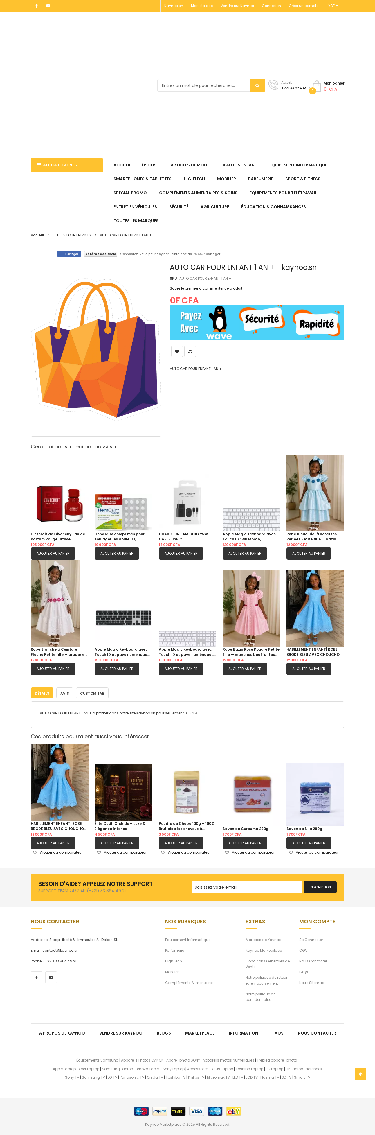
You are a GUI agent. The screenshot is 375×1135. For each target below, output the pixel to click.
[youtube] (51, 976)
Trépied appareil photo (277, 1059)
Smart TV (302, 1076)
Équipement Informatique (187, 938)
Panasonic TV (132, 1076)
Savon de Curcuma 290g (245, 827)
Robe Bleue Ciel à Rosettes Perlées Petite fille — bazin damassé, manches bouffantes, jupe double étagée (311, 536)
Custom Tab (92, 692)
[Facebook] (36, 6)
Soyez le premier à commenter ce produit (206, 288)
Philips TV (196, 1076)
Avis (64, 692)
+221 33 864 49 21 (296, 87)
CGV (303, 949)
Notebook (314, 1068)
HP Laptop (294, 1068)
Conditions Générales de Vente (268, 963)
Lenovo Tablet (148, 1068)
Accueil (37, 235)
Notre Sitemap (311, 982)
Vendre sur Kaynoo (237, 5)
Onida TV (155, 1076)
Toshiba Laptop (249, 1068)
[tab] (42, 692)
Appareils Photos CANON (142, 1059)
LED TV (237, 1076)
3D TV (286, 1076)
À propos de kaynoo (62, 1032)
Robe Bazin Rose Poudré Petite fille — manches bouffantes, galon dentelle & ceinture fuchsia (251, 652)
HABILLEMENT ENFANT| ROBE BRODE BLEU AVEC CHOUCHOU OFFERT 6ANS (314, 652)
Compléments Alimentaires (189, 982)
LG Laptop (274, 1068)
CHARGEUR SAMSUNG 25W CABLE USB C (183, 536)
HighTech (173, 960)
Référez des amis (100, 254)
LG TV (112, 1076)
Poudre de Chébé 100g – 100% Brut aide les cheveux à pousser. (186, 825)
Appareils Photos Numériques (228, 1059)
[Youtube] (48, 6)
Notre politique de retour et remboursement (266, 979)
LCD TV (252, 1076)
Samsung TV (93, 1076)
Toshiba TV (175, 1076)
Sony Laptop (174, 1068)
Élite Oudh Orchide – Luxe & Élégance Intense (120, 825)
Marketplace (202, 5)
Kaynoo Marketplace (264, 949)
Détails (42, 692)
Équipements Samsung (97, 1059)
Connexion (271, 5)
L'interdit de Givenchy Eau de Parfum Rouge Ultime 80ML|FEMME (58, 536)
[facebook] (36, 976)
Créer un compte (303, 5)
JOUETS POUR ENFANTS (72, 235)
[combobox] (211, 85)
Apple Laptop (64, 1068)
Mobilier (172, 971)
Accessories (198, 1068)
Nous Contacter (313, 960)
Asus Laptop (222, 1068)
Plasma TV (269, 1076)
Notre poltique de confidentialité (260, 996)
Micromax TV (218, 1076)
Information (243, 1032)
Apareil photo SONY (183, 1059)
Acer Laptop (88, 1068)
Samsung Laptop (117, 1068)
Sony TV (72, 1076)
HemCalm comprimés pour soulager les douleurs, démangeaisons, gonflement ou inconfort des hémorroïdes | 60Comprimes (123, 536)
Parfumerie (174, 949)
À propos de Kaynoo (263, 938)
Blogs (164, 1032)
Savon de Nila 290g (304, 827)
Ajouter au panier (53, 553)
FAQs (303, 971)
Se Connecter (311, 938)
